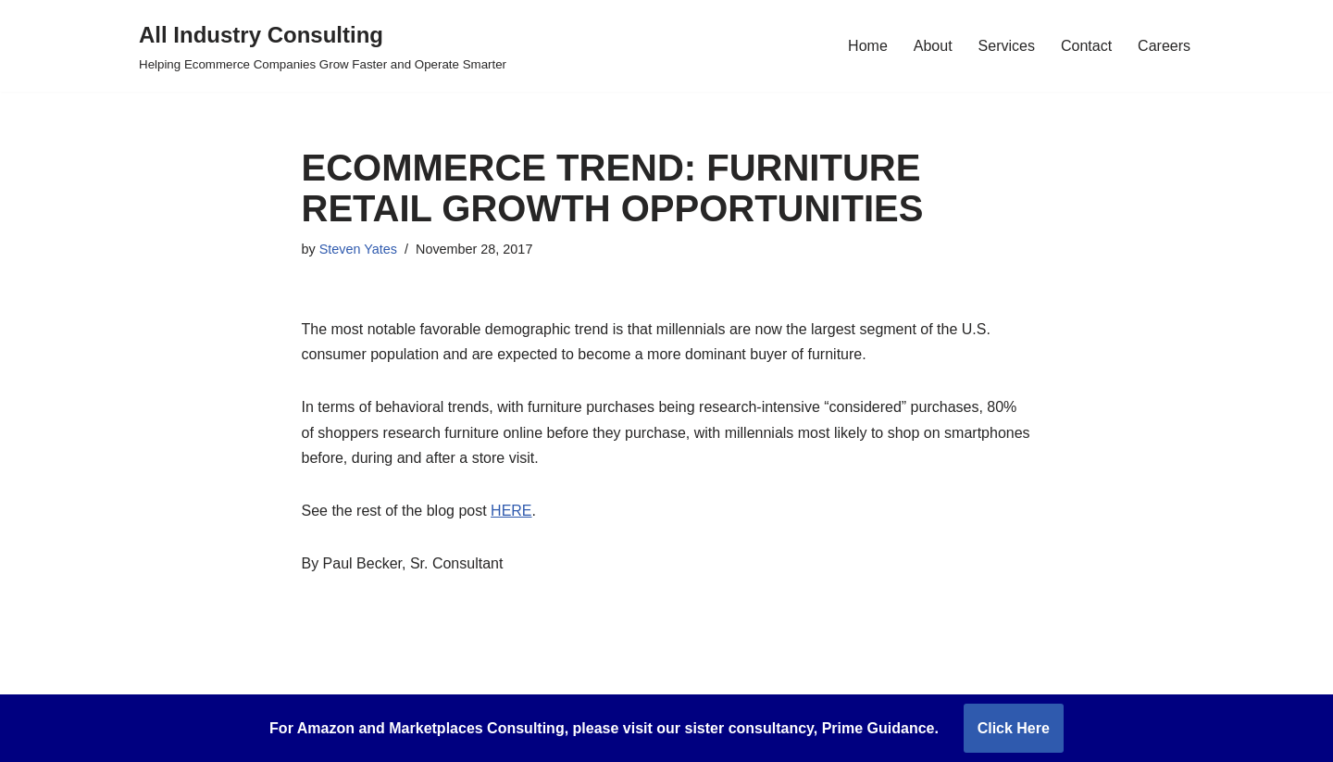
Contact (1086, 46)
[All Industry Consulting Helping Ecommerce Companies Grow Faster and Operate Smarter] (322, 46)
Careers (1164, 46)
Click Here (1014, 728)
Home (868, 46)
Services (1006, 46)
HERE (511, 510)
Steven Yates (358, 249)
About (933, 46)
